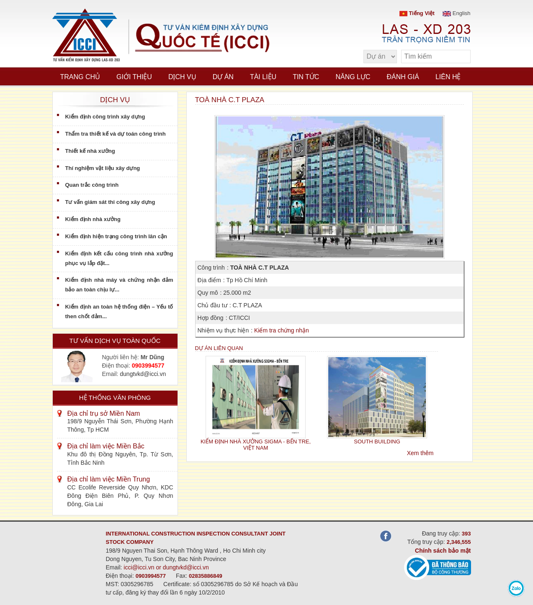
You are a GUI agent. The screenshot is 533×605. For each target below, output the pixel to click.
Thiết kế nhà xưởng (90, 151)
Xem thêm (420, 453)
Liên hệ (448, 76)
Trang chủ (80, 76)
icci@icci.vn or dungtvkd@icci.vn (166, 567)
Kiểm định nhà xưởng (93, 219)
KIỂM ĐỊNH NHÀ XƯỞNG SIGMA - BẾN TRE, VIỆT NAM (256, 444)
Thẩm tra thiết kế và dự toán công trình (115, 134)
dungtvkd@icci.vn (143, 374)
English (456, 13)
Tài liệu (263, 76)
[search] (460, 56)
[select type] (380, 56)
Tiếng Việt (417, 13)
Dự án (223, 76)
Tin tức (306, 76)
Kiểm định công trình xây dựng (105, 116)
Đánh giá (403, 76)
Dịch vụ (182, 76)
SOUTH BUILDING (377, 441)
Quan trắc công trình (92, 185)
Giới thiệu (134, 76)
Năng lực (352, 76)
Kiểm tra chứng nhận (281, 330)
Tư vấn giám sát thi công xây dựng (110, 202)
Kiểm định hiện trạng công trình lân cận (116, 236)
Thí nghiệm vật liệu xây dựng (102, 168)
